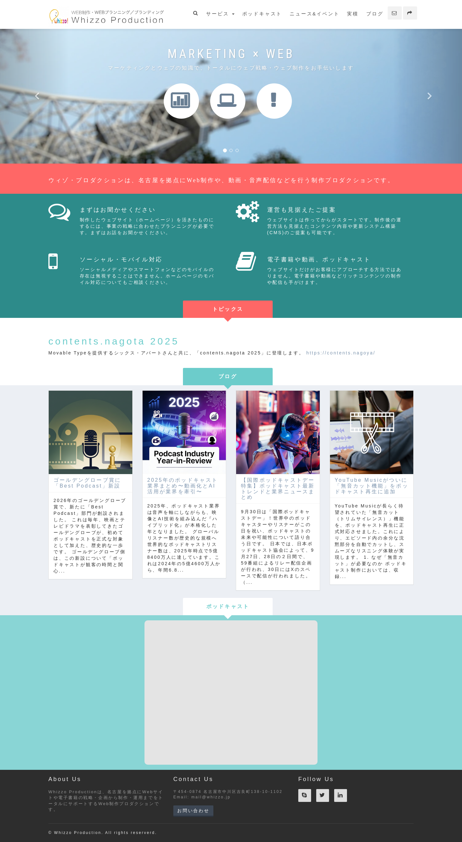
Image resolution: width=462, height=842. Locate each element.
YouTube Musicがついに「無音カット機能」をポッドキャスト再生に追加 (371, 485)
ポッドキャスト (262, 13)
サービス (220, 13)
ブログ (374, 13)
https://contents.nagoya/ (340, 352)
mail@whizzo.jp (211, 797)
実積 (353, 13)
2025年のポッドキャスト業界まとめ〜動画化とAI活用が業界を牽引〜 (182, 485)
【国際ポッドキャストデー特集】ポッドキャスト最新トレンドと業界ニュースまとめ (278, 488)
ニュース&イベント (314, 13)
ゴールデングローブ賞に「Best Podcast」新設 (87, 483)
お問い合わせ (193, 810)
